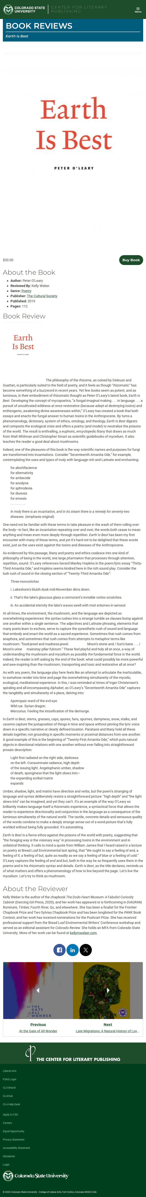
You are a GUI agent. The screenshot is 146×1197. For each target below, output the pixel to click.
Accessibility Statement (16, 1147)
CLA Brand (9, 1087)
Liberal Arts (9, 1070)
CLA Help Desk (11, 1104)
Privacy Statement (14, 1139)
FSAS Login (9, 1079)
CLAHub (8, 1095)
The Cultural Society (42, 296)
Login (6, 1164)
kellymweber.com (83, 933)
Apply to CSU (10, 1114)
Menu (138, 11)
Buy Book (131, 260)
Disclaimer (9, 1156)
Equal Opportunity (13, 1131)
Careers (7, 1122)
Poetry (26, 291)
